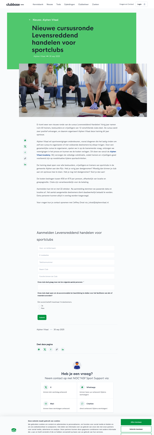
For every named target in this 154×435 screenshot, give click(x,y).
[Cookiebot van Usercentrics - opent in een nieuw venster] (13, 430)
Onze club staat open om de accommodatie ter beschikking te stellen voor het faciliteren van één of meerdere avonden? (75, 294)
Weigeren (136, 421)
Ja (42, 306)
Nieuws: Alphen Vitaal (45, 19)
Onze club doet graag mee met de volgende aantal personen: (61, 282)
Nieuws (50, 4)
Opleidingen (69, 4)
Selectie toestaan (136, 414)
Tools (58, 4)
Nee (42, 308)
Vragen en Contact (126, 4)
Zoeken (95, 4)
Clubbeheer (83, 4)
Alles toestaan (136, 407)
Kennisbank (38, 4)
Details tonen (115, 431)
